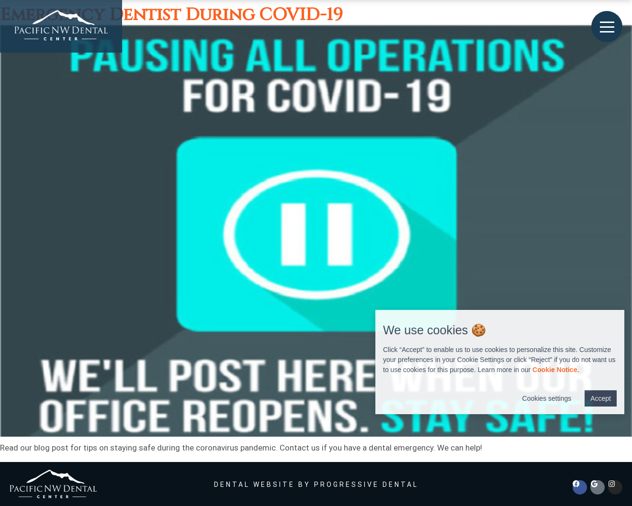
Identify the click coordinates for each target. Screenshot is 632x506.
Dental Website (254, 484)
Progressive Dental (366, 484)
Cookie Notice (554, 370)
